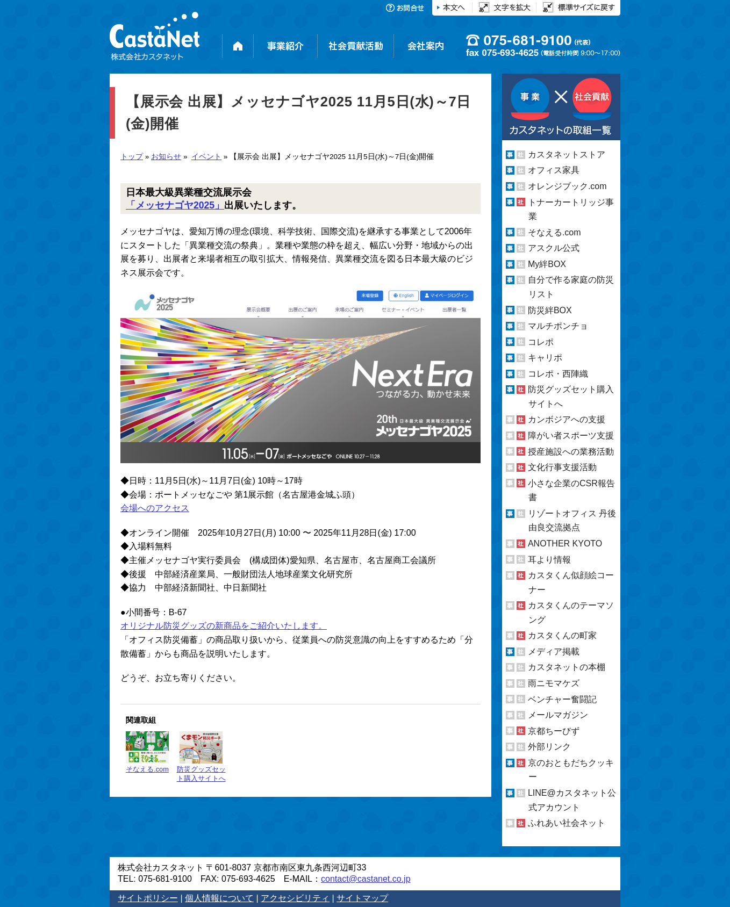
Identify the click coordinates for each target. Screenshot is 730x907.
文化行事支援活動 (562, 467)
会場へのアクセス (154, 508)
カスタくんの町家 (562, 635)
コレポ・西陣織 (558, 373)
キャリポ (545, 357)
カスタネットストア (566, 154)
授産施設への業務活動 (571, 451)
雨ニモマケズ (553, 683)
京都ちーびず (553, 731)
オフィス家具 (553, 170)
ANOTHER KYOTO (565, 543)
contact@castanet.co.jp (366, 878)
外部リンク (549, 746)
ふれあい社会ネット (566, 822)
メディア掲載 (553, 651)
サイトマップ (362, 898)
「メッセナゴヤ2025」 (175, 205)
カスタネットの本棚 (566, 667)
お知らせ (166, 157)
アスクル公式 (553, 248)
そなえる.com (147, 752)
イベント (206, 157)
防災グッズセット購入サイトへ (201, 756)
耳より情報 (549, 559)
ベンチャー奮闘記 (562, 699)
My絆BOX (547, 264)
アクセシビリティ (295, 898)
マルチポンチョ (558, 325)
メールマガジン (558, 714)
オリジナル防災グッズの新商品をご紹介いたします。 (223, 625)
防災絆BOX (550, 309)
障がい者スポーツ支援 (571, 435)
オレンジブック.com (567, 186)
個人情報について (219, 898)
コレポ (541, 342)
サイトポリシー (148, 898)
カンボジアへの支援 (566, 419)
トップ (131, 157)
